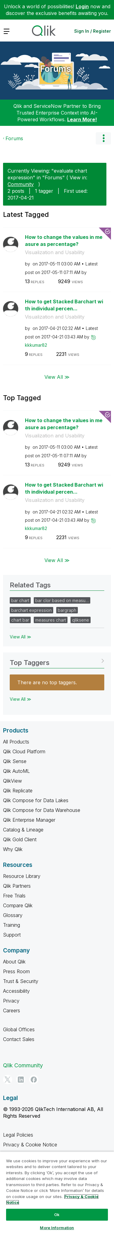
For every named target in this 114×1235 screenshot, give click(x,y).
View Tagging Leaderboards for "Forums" (57, 660)
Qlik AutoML (16, 771)
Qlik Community (23, 1065)
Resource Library (21, 876)
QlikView (12, 781)
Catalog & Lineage (23, 830)
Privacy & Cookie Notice (30, 1145)
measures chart (50, 620)
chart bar (20, 620)
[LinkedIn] (20, 1079)
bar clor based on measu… (62, 600)
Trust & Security (20, 981)
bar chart (20, 600)
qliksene (80, 620)
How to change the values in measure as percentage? (63, 240)
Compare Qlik (18, 905)
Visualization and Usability (55, 252)
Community (21, 184)
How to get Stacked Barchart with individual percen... (64, 305)
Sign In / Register (92, 31)
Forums (55, 69)
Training (11, 925)
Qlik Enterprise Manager (29, 820)
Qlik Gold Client (19, 839)
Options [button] (103, 138)
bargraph (67, 610)
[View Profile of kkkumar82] (36, 345)
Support (12, 935)
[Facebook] (33, 1079)
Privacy (11, 1001)
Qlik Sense (14, 761)
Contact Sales (18, 1039)
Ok (57, 1214)
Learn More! (82, 119)
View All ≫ (57, 377)
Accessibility (16, 991)
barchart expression (31, 610)
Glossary (12, 915)
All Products (16, 742)
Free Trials (14, 896)
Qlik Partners (17, 886)
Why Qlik (12, 849)
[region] (57, 1193)
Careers (11, 1010)
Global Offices (19, 1029)
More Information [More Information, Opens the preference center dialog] (57, 1227)
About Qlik (14, 962)
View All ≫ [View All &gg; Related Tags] (20, 636)
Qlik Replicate (18, 790)
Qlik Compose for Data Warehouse (41, 810)
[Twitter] (7, 1079)
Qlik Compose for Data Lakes (35, 800)
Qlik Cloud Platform (24, 751)
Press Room (16, 971)
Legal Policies (18, 1135)
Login (82, 6)
